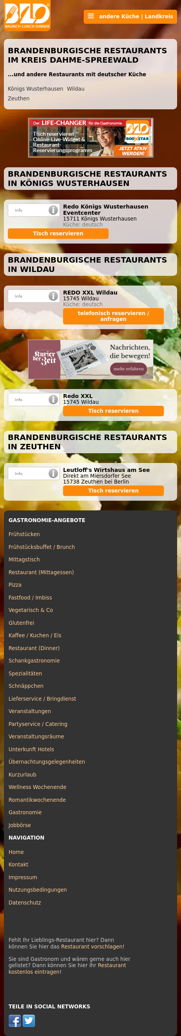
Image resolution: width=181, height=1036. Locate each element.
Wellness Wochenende (37, 787)
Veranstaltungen (30, 711)
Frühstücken (24, 534)
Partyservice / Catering (38, 724)
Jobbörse (20, 825)
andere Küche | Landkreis (130, 16)
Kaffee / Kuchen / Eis (35, 635)
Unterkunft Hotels (31, 749)
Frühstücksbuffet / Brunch (42, 547)
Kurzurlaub (22, 775)
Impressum (23, 877)
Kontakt (18, 865)
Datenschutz (25, 903)
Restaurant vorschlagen (92, 947)
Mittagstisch (24, 560)
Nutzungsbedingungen (38, 890)
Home (16, 852)
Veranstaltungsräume (36, 737)
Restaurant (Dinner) (34, 648)
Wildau (75, 89)
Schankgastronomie (34, 661)
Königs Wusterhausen (35, 89)
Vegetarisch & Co (31, 610)
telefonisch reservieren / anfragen (113, 316)
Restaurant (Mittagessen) (41, 572)
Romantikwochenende (37, 800)
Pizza (15, 585)
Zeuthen (19, 99)
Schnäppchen (26, 686)
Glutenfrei (21, 623)
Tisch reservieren (58, 234)
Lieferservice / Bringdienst (42, 699)
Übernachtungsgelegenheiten (47, 762)
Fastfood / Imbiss (30, 598)
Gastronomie (25, 812)
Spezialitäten (25, 674)
